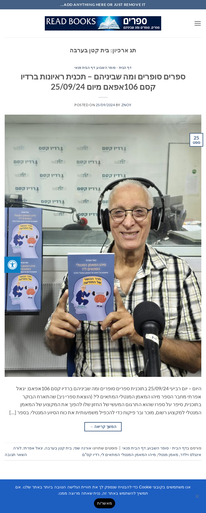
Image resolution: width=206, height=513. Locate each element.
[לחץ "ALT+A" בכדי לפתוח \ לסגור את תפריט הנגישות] (12, 265)
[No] (197, 498)
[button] (197, 23)
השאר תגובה (16, 454)
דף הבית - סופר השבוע (113, 67)
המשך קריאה (103, 427)
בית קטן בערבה (58, 447)
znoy (126, 105)
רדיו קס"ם (90, 454)
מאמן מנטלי (168, 454)
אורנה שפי (82, 447)
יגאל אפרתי (33, 447)
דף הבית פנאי (84, 67)
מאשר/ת (104, 503)
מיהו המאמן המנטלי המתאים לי (128, 454)
